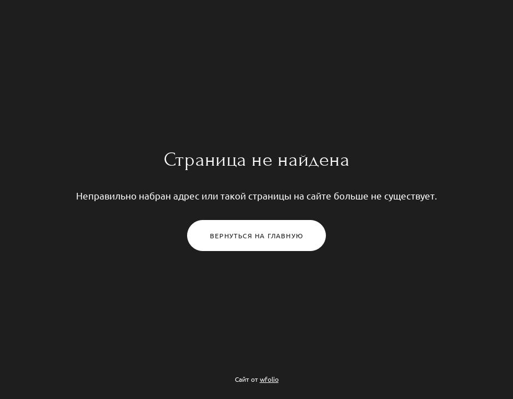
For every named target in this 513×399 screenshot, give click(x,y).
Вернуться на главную (256, 235)
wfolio (269, 379)
